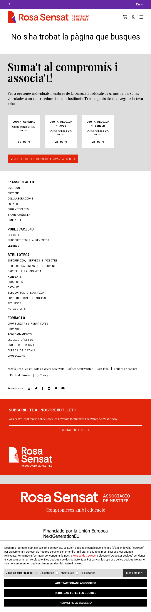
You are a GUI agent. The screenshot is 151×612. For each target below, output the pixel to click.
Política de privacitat (80, 374)
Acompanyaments (20, 340)
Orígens (14, 199)
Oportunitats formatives (28, 329)
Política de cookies (126, 374)
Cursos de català (21, 356)
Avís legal (103, 374)
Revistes (14, 240)
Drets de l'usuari (20, 380)
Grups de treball (21, 350)
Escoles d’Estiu (20, 345)
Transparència (19, 220)
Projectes (15, 287)
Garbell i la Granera (24, 276)
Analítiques (67, 572)
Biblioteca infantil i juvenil (32, 271)
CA (139, 4)
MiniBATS (15, 282)
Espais (13, 209)
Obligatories (47, 572)
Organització (18, 215)
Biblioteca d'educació (26, 298)
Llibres (13, 251)
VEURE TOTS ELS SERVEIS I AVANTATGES (43, 164)
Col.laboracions (20, 204)
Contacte (15, 225)
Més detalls (134, 572)
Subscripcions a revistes (28, 246)
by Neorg (42, 380)
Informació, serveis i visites (32, 266)
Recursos (14, 309)
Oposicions (16, 361)
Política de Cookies (84, 555)
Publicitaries (88, 572)
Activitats (17, 314)
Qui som (14, 193)
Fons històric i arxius (27, 303)
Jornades (14, 334)
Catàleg (14, 293)
